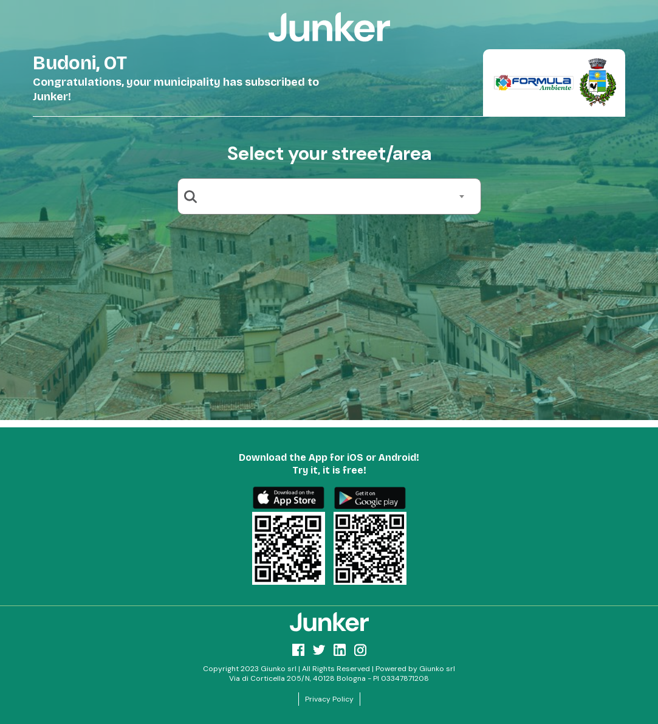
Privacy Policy (329, 699)
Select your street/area (329, 153)
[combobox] (333, 196)
